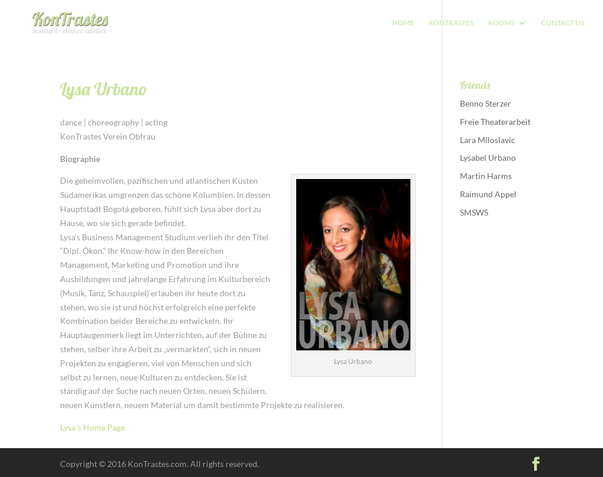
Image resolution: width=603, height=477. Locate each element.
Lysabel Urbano (488, 158)
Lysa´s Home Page (92, 427)
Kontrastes (451, 23)
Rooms (501, 23)
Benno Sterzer (485, 103)
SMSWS (474, 212)
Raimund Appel (488, 194)
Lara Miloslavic (487, 140)
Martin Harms (486, 176)
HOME (403, 23)
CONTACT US (562, 23)
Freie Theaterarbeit (495, 122)
